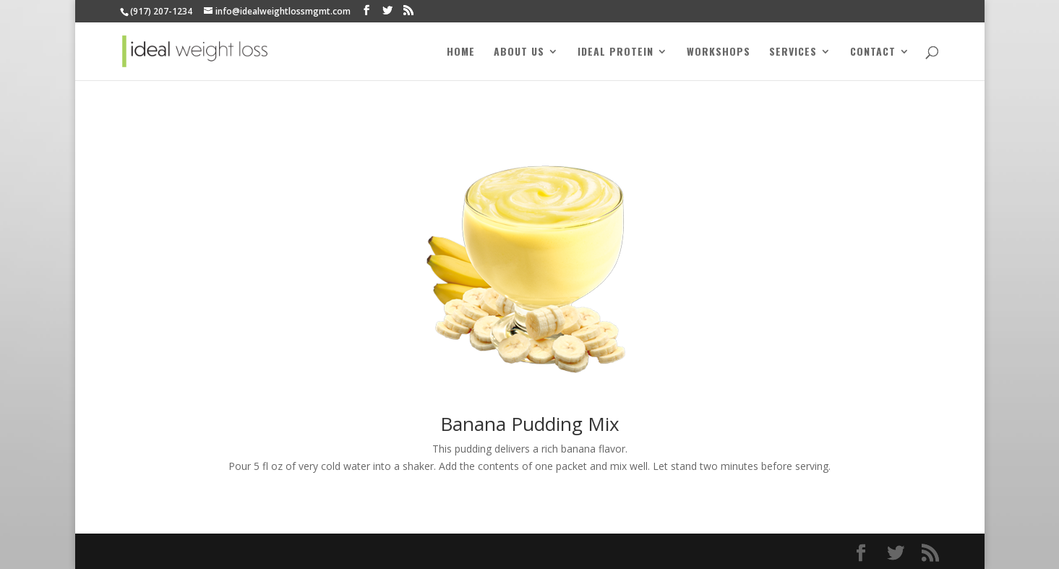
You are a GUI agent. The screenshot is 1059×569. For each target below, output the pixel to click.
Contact (873, 52)
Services (793, 52)
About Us (519, 52)
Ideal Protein (615, 52)
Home (461, 52)
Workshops (718, 52)
